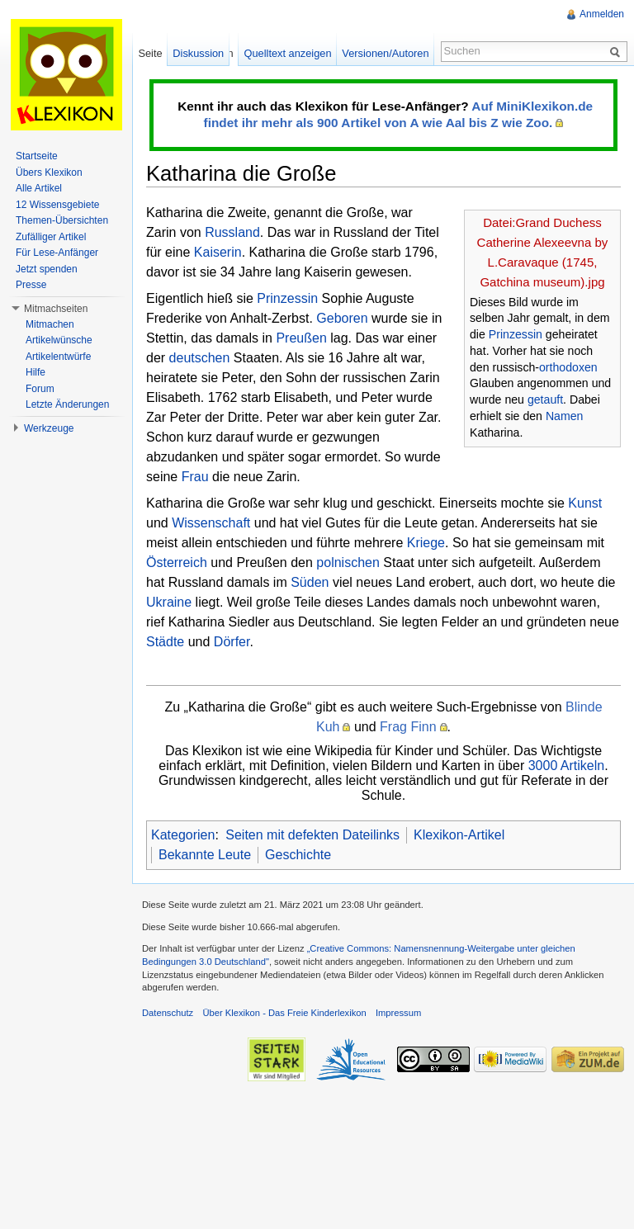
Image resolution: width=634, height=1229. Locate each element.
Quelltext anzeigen (288, 53)
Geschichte (298, 855)
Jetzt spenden (47, 269)
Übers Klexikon (49, 172)
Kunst (585, 503)
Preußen (301, 338)
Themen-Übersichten (62, 220)
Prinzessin (515, 334)
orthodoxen (568, 367)
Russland (232, 232)
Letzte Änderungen (67, 404)
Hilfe (35, 372)
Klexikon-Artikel (459, 835)
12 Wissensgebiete (57, 204)
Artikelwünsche (59, 340)
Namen (565, 416)
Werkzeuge (48, 428)
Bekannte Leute (204, 855)
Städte (165, 642)
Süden (310, 582)
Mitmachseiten (56, 308)
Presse (31, 285)
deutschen (199, 358)
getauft (545, 399)
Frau (195, 477)
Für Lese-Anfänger (57, 252)
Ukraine (169, 602)
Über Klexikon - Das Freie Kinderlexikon (284, 1013)
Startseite (37, 156)
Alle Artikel (39, 188)
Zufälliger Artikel (51, 237)
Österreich (176, 562)
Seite (150, 53)
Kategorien (183, 835)
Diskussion (198, 53)
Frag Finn (408, 727)
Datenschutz (167, 1013)
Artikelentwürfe (58, 356)
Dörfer (232, 642)
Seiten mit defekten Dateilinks (312, 835)
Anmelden (602, 14)
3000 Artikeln (566, 766)
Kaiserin (218, 252)
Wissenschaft (211, 523)
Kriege (426, 543)
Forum (40, 389)
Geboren (341, 318)
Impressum (398, 1013)
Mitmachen (50, 324)
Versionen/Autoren (385, 53)
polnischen (348, 562)
